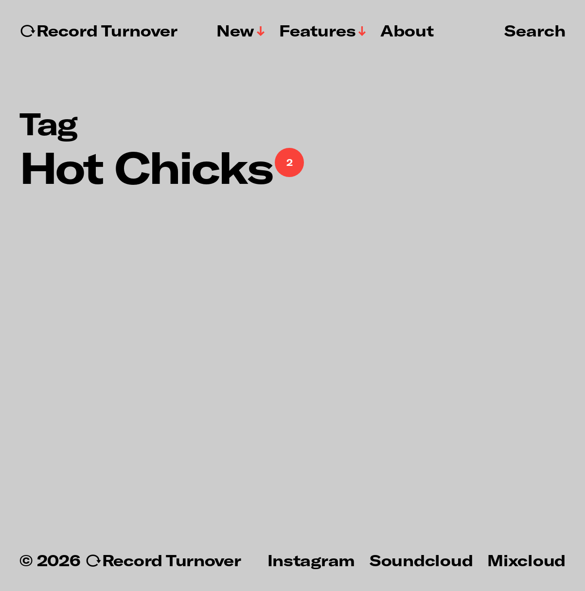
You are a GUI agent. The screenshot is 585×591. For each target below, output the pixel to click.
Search (535, 30)
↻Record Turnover (98, 30)
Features (317, 30)
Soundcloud (421, 560)
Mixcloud (526, 560)
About (407, 30)
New (235, 30)
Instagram (311, 560)
